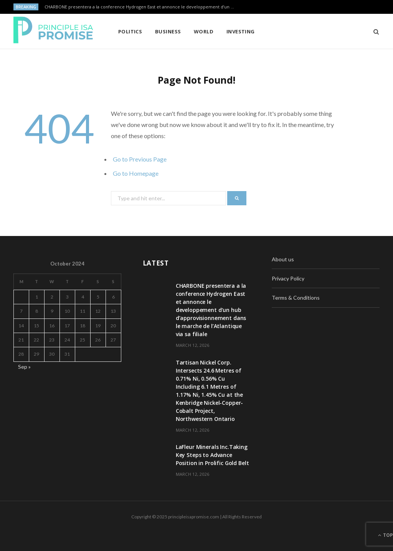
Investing (240, 31)
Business (168, 31)
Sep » (24, 366)
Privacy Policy (288, 278)
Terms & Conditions (296, 297)
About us (283, 259)
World (203, 31)
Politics (130, 31)
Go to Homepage (136, 173)
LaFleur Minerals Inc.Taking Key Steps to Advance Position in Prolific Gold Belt (212, 455)
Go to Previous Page (140, 159)
